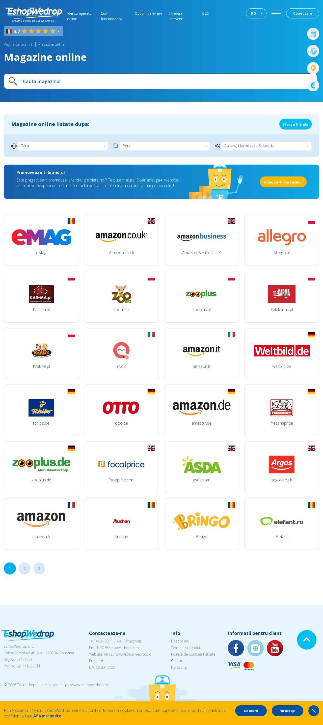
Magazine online (51, 44)
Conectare (302, 13)
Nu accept (287, 711)
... (39, 568)
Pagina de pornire (18, 44)
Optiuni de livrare (148, 13)
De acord (251, 711)
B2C (205, 13)
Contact (177, 660)
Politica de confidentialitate (193, 654)
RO (253, 13)
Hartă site (179, 667)
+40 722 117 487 (109, 641)
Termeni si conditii (186, 647)
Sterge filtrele (295, 124)
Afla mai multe (47, 716)
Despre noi (180, 641)
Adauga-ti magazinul (283, 182)
